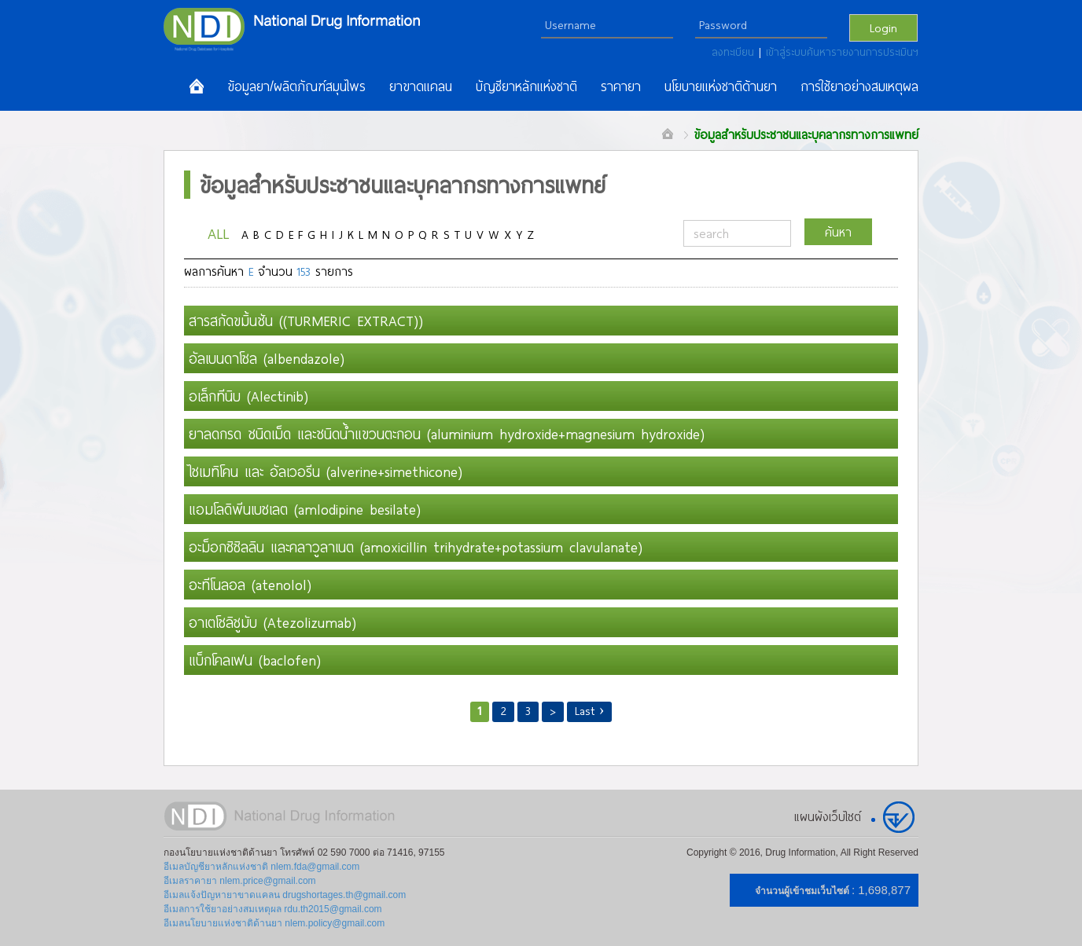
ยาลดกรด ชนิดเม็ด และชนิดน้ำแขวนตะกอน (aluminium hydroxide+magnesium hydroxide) (447, 434)
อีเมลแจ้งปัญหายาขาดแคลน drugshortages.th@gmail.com (285, 894)
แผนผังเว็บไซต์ (827, 816)
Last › (590, 710)
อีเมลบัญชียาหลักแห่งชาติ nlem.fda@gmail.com (261, 866)
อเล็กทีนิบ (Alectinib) (248, 396)
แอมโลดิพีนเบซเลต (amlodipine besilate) (305, 509)
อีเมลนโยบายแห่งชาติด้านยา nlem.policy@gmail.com (274, 923)
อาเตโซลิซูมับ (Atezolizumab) (272, 622)
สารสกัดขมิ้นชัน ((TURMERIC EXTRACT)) (306, 320)
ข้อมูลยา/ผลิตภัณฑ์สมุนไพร (296, 86)
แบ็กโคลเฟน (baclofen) (255, 660)
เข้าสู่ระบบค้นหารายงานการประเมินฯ (842, 52)
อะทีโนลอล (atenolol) (250, 584)
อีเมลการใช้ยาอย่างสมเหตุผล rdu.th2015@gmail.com (273, 909)
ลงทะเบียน (735, 52)
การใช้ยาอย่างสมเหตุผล (859, 86)
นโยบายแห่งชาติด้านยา (720, 86)
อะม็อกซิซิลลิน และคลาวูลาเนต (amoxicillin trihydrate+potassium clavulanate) (415, 547)
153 (304, 271)
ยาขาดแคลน (420, 86)
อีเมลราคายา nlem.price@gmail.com (240, 880)
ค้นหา (838, 231)
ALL (218, 233)
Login (883, 27)
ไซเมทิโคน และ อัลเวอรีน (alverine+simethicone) (325, 471)
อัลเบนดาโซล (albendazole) (266, 358)
